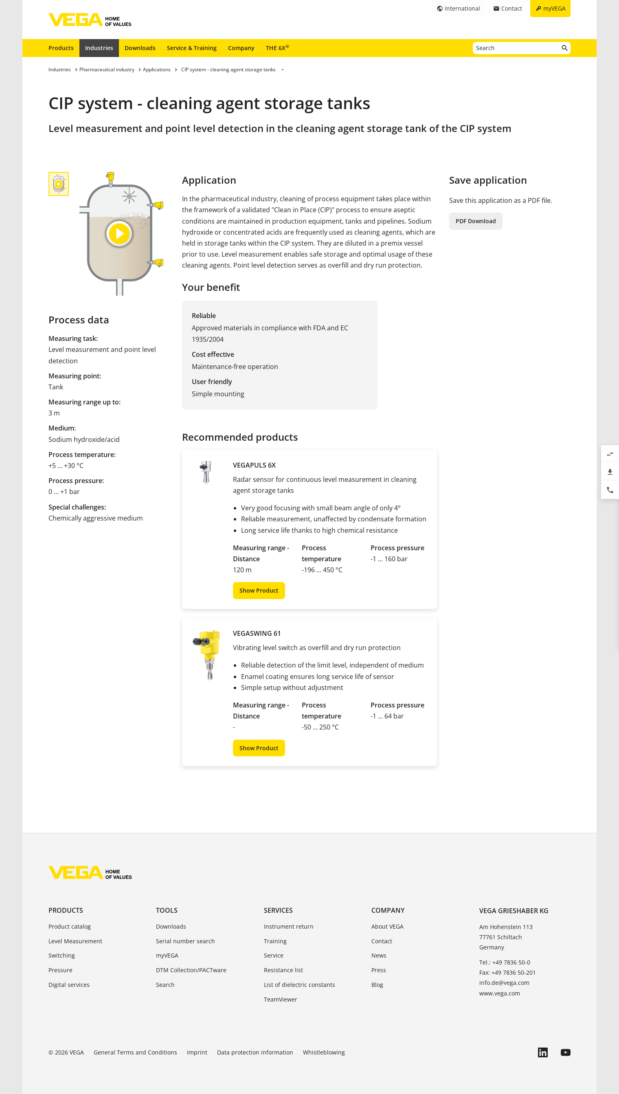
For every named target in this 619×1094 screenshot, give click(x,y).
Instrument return (289, 926)
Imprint (197, 1052)
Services (278, 910)
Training (275, 941)
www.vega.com (499, 993)
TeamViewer (280, 999)
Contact (381, 941)
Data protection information (255, 1052)
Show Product (259, 590)
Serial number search (185, 941)
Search (165, 985)
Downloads (140, 48)
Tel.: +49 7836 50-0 (504, 962)
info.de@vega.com (504, 982)
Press (378, 970)
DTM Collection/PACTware (191, 970)
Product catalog (69, 926)
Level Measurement (75, 941)
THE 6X (277, 48)
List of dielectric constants (299, 985)
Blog (377, 985)
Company (241, 48)
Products (61, 48)
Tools (167, 910)
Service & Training (192, 48)
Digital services (69, 985)
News (378, 955)
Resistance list (283, 970)
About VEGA (387, 926)
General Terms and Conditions (135, 1052)
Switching (61, 955)
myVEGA (167, 955)
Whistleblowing (324, 1052)
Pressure (60, 970)
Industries (99, 48)
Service (273, 955)
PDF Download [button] (476, 221)
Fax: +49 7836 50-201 (507, 972)
